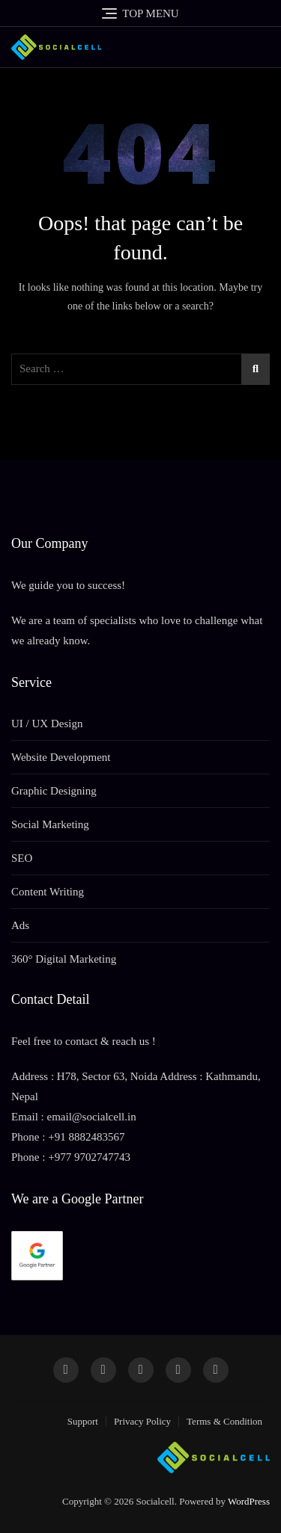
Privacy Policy (142, 1421)
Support (82, 1421)
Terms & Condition (224, 1421)
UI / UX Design (46, 724)
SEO (21, 858)
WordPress (249, 1501)
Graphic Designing (54, 791)
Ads (20, 925)
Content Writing (47, 892)
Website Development (61, 757)
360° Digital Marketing (63, 959)
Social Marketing (50, 824)
